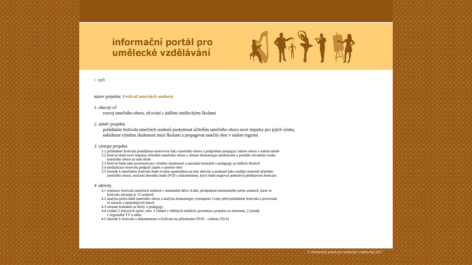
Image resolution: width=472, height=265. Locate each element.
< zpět (99, 79)
